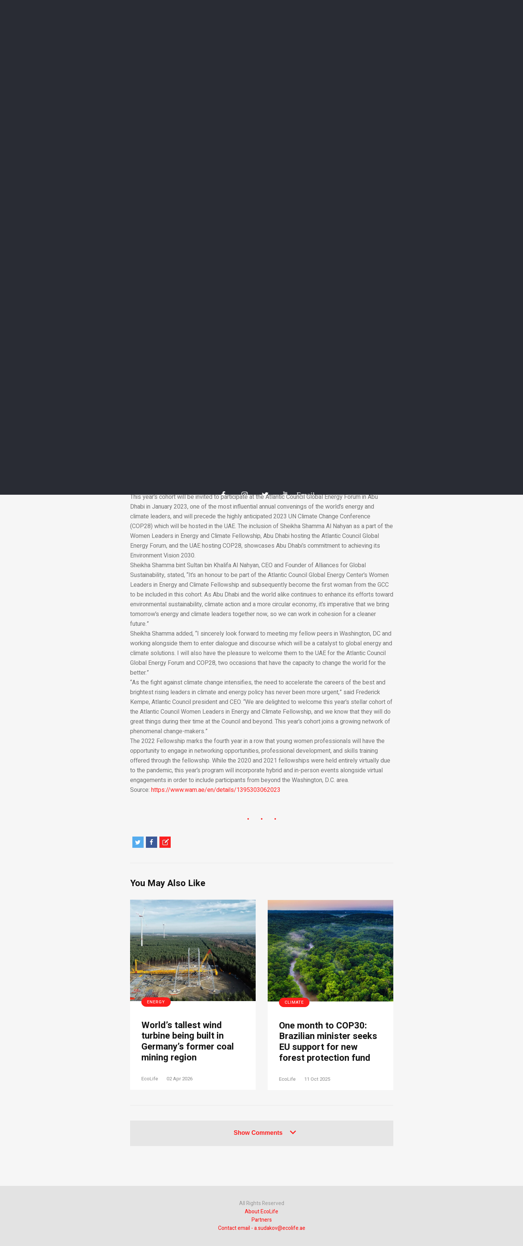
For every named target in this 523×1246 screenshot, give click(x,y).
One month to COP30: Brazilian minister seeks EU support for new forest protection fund (328, 1042)
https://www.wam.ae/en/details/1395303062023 (215, 789)
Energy (156, 1002)
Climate (294, 1002)
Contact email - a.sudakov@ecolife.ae (261, 1228)
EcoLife (149, 1078)
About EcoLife (261, 1212)
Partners (262, 1220)
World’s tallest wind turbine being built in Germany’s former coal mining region (187, 1041)
